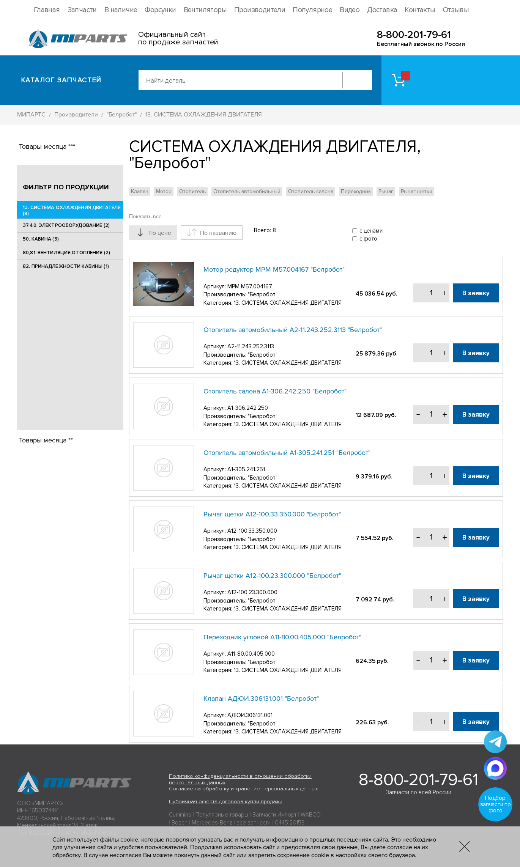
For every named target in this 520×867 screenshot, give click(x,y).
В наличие (120, 10)
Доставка (382, 10)
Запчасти (82, 10)
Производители (259, 10)
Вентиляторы (205, 10)
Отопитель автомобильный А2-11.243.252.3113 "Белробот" (292, 330)
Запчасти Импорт (274, 814)
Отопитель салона (310, 191)
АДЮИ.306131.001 (250, 715)
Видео (349, 10)
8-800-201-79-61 (414, 34)
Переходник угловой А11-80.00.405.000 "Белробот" (282, 637)
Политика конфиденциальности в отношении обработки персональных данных (240, 779)
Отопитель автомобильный (246, 191)
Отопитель (192, 191)
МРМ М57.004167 (249, 286)
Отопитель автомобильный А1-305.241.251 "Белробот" (286, 452)
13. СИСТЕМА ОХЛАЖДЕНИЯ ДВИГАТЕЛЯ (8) (72, 211)
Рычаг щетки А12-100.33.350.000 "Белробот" (272, 514)
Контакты (420, 10)
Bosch (180, 822)
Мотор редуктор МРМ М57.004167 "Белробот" (274, 269)
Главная (47, 10)
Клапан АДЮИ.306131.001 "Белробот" (261, 698)
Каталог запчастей (61, 80)
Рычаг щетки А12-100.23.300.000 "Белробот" (272, 575)
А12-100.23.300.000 (252, 592)
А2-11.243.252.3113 (250, 346)
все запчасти (253, 822)
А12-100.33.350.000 (252, 530)
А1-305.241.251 (246, 469)
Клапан (139, 191)
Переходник (356, 191)
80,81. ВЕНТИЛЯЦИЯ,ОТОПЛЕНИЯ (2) (66, 253)
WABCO (311, 814)
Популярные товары (221, 814)
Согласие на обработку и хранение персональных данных (243, 788)
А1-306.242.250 (247, 407)
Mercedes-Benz (212, 822)
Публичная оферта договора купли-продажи (225, 801)
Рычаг (385, 191)
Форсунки (160, 10)
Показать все (145, 216)
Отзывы (456, 10)
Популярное (312, 10)
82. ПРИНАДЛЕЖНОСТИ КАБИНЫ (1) (66, 266)
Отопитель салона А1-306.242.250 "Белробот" (275, 391)
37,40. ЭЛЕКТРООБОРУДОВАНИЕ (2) (66, 225)
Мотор (164, 191)
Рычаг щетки (416, 191)
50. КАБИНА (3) (41, 239)
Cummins (180, 814)
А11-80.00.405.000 (251, 653)
